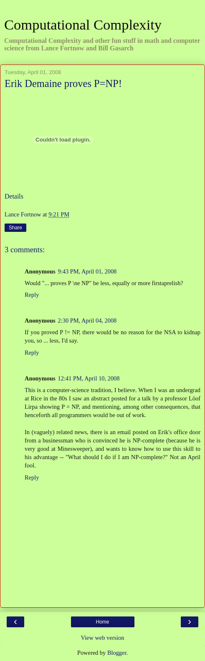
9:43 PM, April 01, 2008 (87, 271)
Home (102, 622)
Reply (32, 294)
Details (14, 196)
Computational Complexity (83, 24)
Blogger (117, 652)
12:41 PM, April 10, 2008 (89, 378)
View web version (102, 637)
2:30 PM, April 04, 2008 (87, 320)
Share (15, 228)
